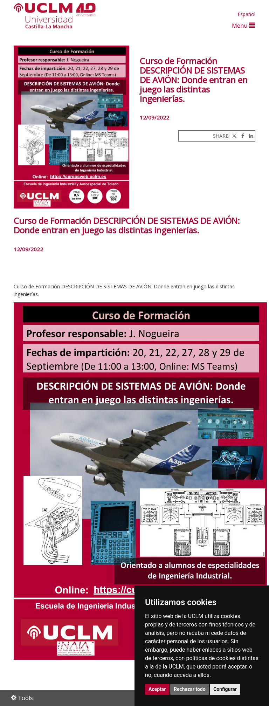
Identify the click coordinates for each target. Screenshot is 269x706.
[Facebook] (241, 135)
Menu (243, 25)
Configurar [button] (225, 689)
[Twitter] (233, 135)
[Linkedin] (249, 135)
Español (246, 14)
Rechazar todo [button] (190, 689)
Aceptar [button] (157, 689)
